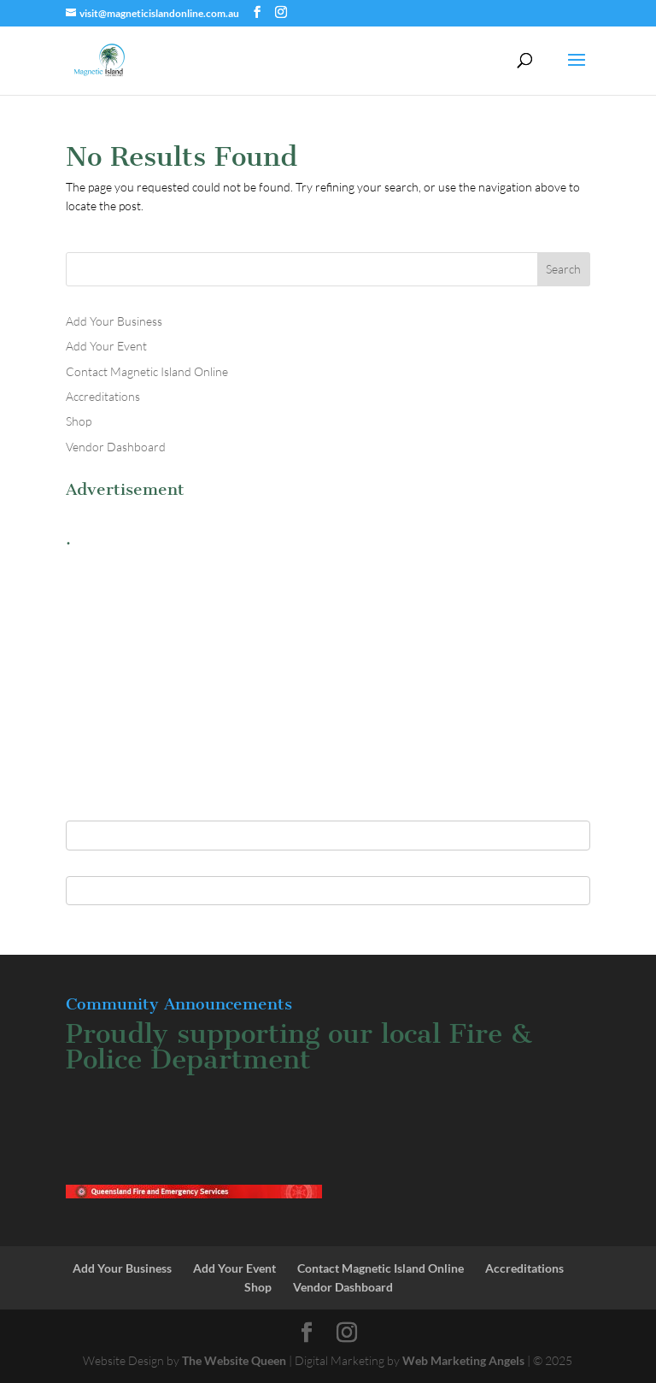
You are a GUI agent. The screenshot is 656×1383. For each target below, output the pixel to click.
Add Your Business (114, 321)
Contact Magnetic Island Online (147, 371)
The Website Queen (234, 1360)
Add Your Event (106, 345)
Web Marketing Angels (463, 1360)
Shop (78, 421)
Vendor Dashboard (116, 446)
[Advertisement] (328, 675)
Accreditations (103, 396)
